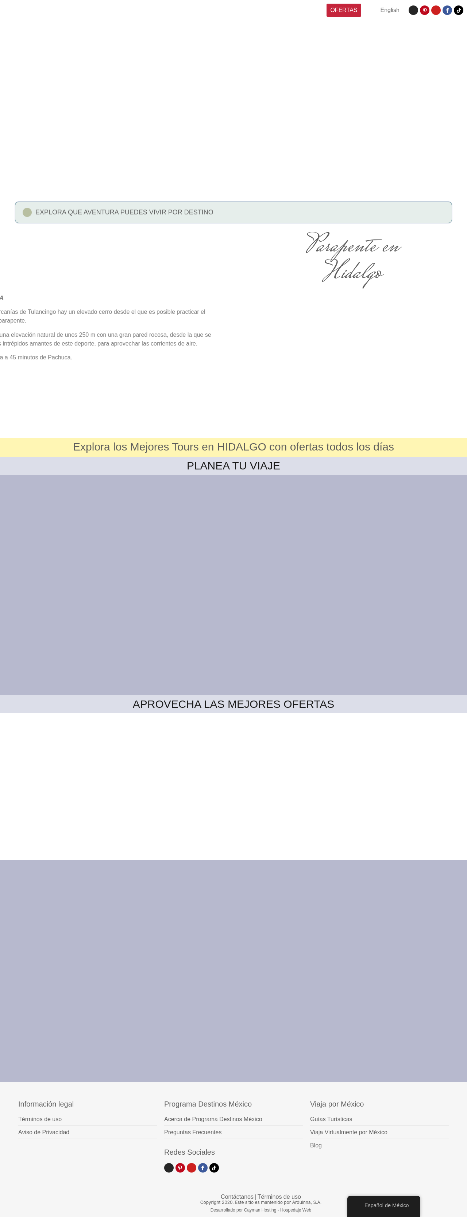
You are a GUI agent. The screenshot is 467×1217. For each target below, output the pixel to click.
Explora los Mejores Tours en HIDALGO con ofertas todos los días (233, 447)
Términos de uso (279, 1197)
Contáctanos (237, 1197)
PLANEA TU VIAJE (233, 466)
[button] (233, 215)
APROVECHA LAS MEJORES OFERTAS (233, 704)
